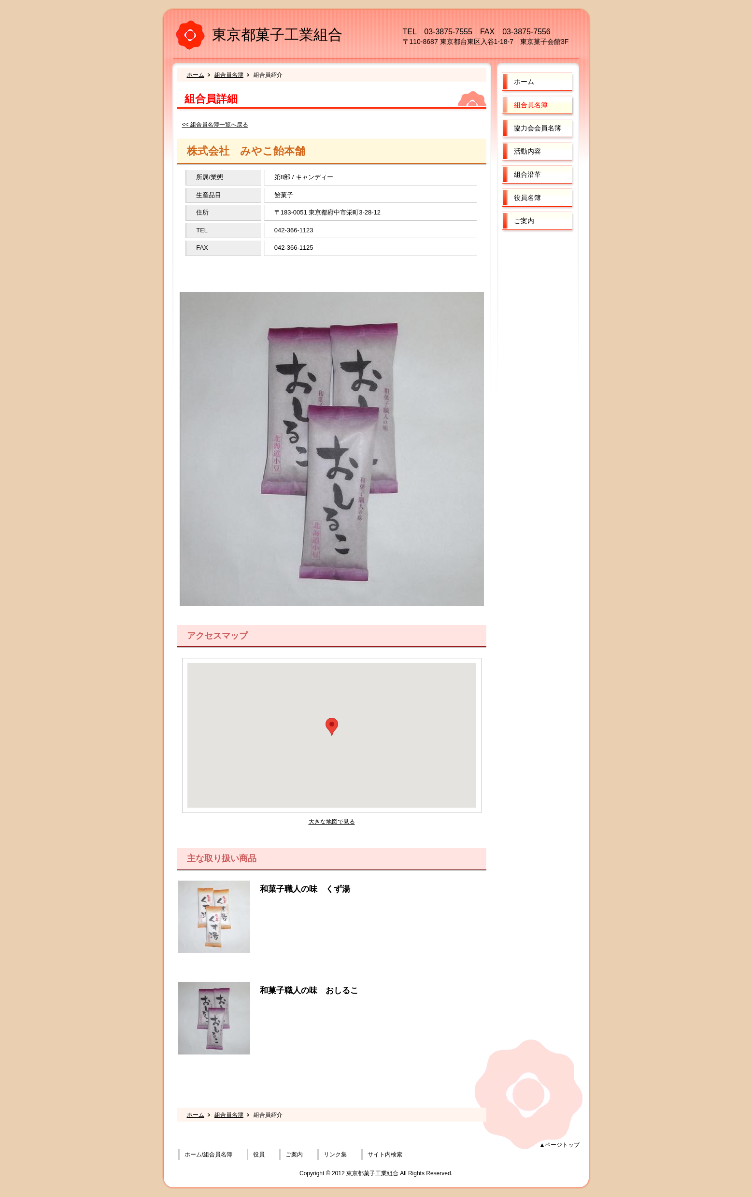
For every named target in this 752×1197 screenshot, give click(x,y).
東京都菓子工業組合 (277, 35)
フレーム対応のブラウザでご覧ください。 (331, 735)
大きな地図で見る (332, 821)
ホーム (195, 74)
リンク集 (335, 1154)
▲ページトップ (559, 1144)
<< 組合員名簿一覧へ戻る (215, 124)
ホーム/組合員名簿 (208, 1154)
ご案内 (294, 1154)
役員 (259, 1154)
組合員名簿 (228, 74)
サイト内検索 (385, 1154)
